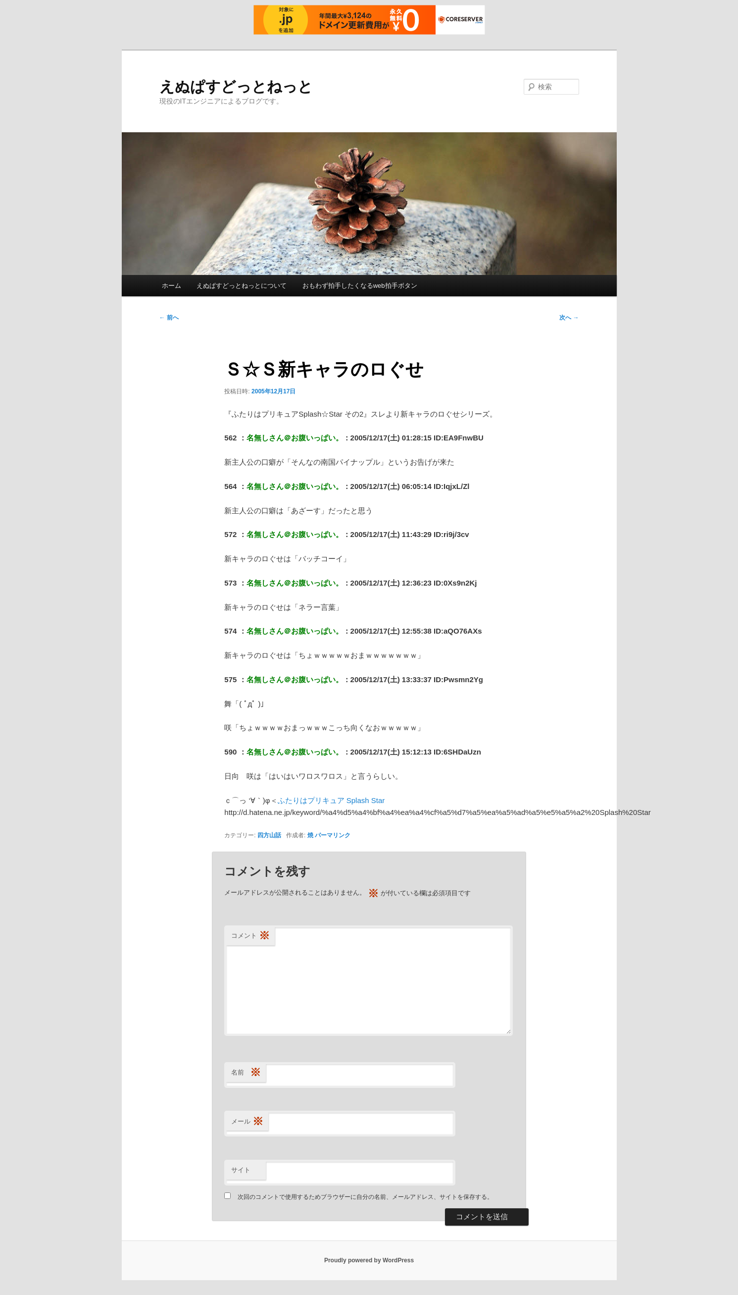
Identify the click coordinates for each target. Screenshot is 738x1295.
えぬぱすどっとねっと (236, 86)
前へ (169, 317)
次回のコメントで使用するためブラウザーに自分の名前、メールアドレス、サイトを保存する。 (365, 1196)
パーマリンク (332, 835)
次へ (569, 317)
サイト (240, 1170)
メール (247, 1122)
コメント (250, 936)
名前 (246, 1073)
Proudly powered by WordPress (369, 1260)
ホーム (171, 285)
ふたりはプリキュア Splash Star (331, 800)
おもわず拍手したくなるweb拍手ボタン (359, 285)
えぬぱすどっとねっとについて (242, 285)
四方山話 (269, 835)
